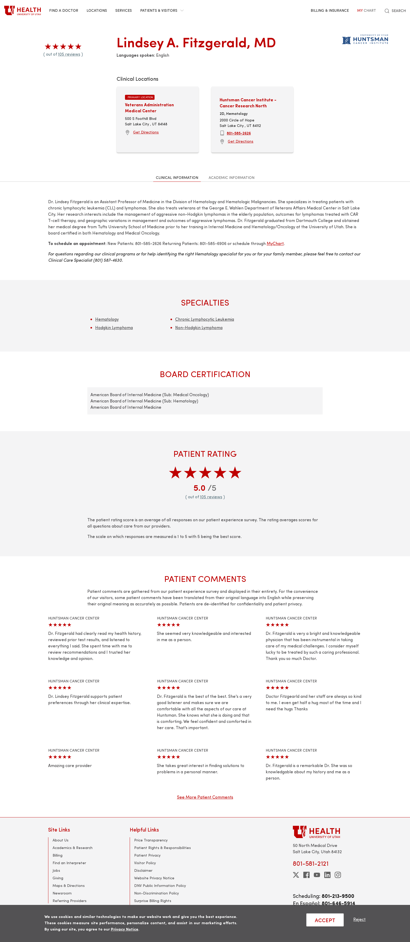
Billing (57, 855)
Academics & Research (73, 847)
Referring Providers (70, 900)
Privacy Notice (124, 929)
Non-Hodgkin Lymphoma (199, 327)
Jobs (56, 870)
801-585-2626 (239, 133)
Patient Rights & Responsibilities (162, 847)
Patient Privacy (147, 855)
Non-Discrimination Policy (156, 893)
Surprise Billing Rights (152, 900)
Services (123, 10)
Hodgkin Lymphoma (114, 327)
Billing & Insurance (330, 10)
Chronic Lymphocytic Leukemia (204, 319)
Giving (58, 877)
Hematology (107, 319)
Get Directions (146, 132)
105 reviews (69, 54)
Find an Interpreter (69, 862)
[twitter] (296, 875)
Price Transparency (151, 840)
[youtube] (317, 875)
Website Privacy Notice (154, 877)
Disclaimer (143, 870)
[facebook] (306, 875)
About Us (61, 840)
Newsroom (62, 893)
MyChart (275, 243)
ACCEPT (325, 919)
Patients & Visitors (162, 10)
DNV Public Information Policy (160, 885)
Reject (359, 919)
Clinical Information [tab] (177, 177)
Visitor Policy (145, 862)
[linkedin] (327, 875)
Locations (97, 10)
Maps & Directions (69, 885)
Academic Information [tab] (231, 177)
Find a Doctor (63, 10)
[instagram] (338, 875)
